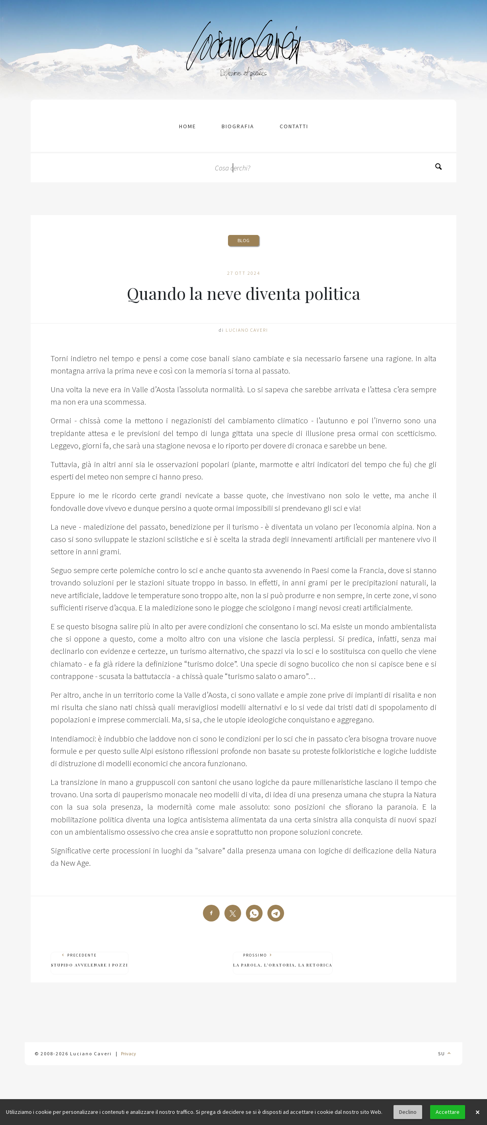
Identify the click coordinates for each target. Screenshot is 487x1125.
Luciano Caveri (247, 330)
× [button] (477, 1112)
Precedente (89, 960)
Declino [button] (408, 1111)
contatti (294, 126)
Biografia (238, 126)
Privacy (128, 1054)
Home (187, 126)
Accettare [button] (448, 1111)
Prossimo (282, 960)
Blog (243, 240)
